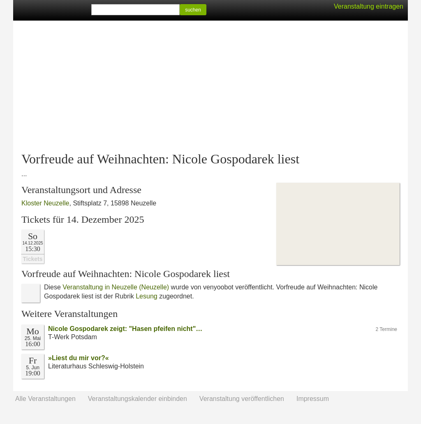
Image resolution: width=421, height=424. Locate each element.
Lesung (146, 296)
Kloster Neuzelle (45, 203)
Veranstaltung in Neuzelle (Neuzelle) (115, 287)
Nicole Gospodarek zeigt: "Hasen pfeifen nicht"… (125, 328)
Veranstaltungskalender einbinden (137, 398)
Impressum (312, 398)
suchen (193, 10)
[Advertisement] (210, 86)
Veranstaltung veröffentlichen (241, 398)
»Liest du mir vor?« (78, 357)
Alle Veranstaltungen (45, 398)
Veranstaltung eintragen (368, 6)
